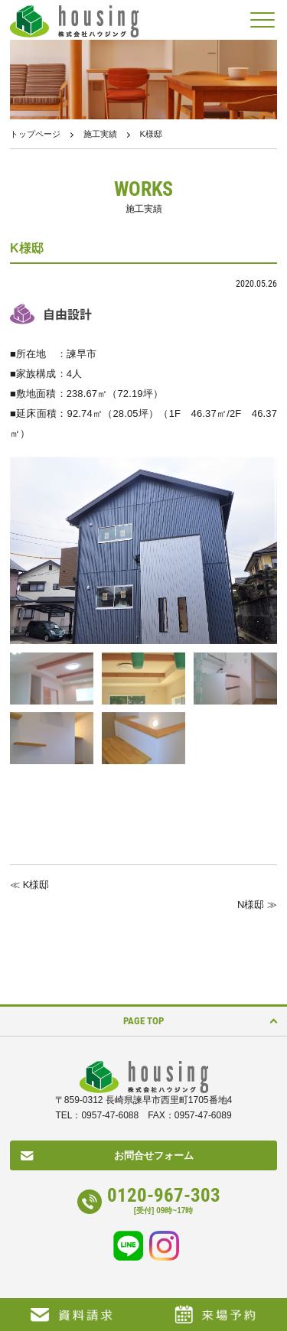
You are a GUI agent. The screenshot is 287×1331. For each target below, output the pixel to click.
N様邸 (250, 904)
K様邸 (36, 884)
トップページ (35, 133)
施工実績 (100, 133)
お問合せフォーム (154, 1155)
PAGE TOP (143, 1021)
